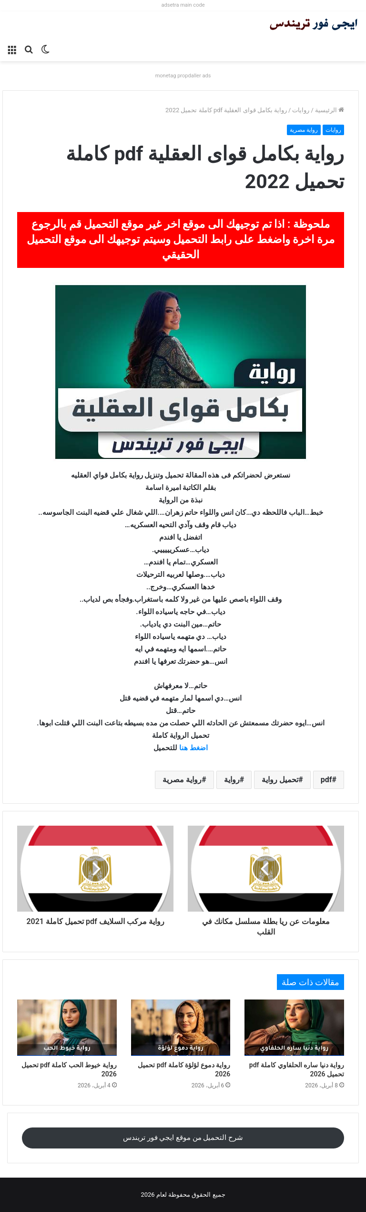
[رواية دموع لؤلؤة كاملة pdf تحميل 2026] (181, 1027)
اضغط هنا (193, 748)
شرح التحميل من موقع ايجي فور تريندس (183, 1137)
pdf (326, 779)
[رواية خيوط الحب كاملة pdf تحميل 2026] (67, 1027)
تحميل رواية (280, 779)
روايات (300, 110)
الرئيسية (329, 110)
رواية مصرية (304, 130)
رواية (232, 779)
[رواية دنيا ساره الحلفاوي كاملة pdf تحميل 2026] (294, 1027)
